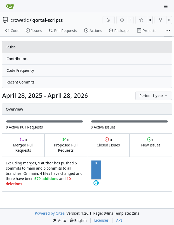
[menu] (153, 96)
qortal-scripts (47, 20)
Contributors (17, 58)
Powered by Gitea (50, 213)
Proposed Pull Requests (66, 145)
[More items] (168, 30)
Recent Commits (20, 82)
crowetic (19, 20)
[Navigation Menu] (166, 6)
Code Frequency (20, 70)
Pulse (11, 46)
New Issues (150, 142)
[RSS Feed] (109, 20)
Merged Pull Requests (23, 145)
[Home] (10, 6)
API (119, 220)
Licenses (101, 220)
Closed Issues (108, 142)
